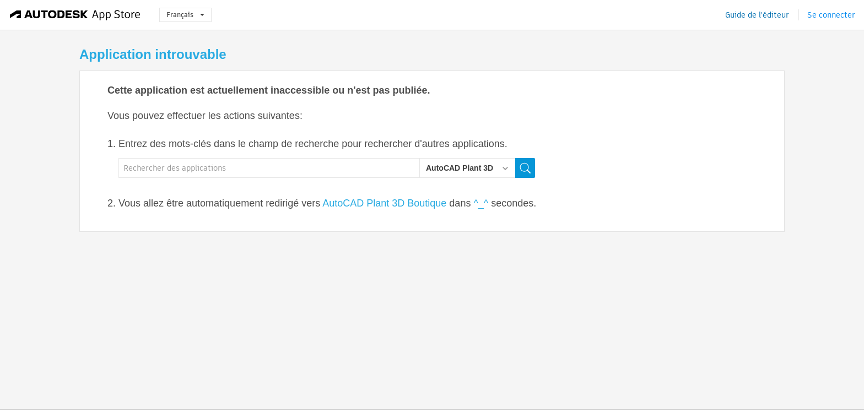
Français (185, 14)
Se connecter (831, 14)
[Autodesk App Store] (75, 15)
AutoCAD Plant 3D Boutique (384, 203)
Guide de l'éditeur (757, 14)
